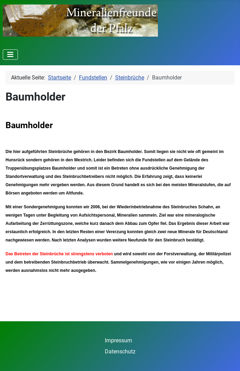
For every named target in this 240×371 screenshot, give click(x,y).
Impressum (118, 340)
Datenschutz (120, 351)
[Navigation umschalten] (10, 54)
